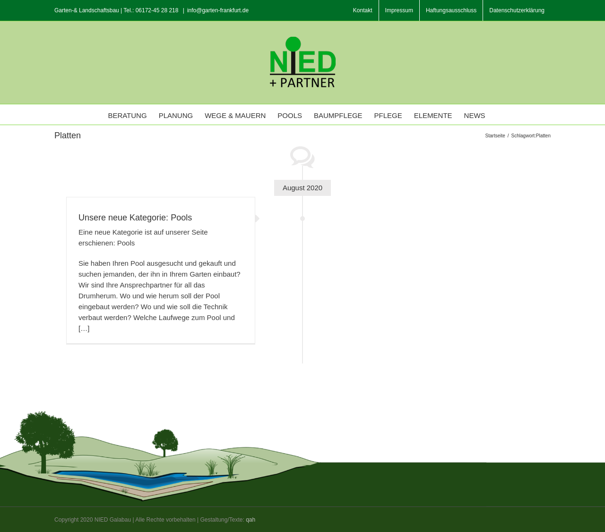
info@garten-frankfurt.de (218, 10)
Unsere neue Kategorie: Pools (135, 217)
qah (250, 519)
